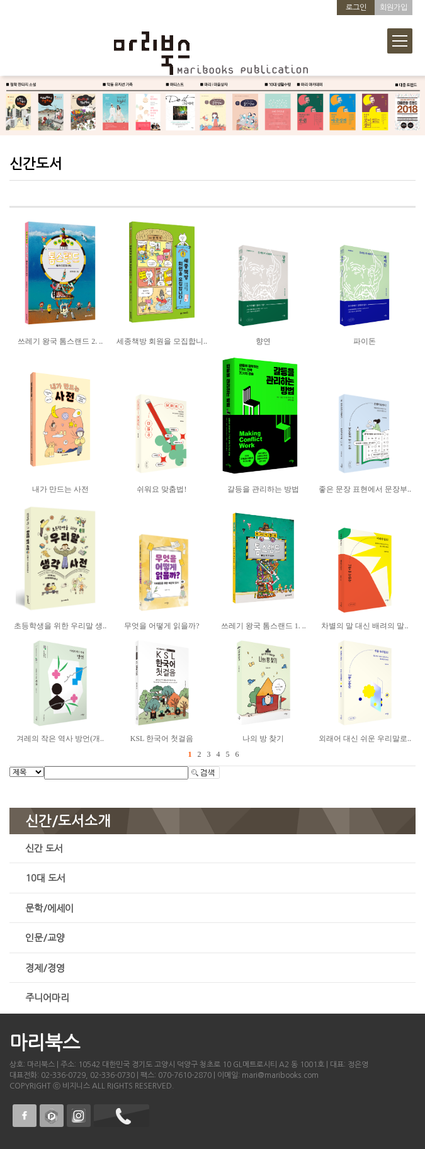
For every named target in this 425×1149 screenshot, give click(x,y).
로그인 (356, 7)
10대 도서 (45, 878)
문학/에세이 (49, 908)
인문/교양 (45, 937)
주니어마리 (47, 997)
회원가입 (393, 7)
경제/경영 (45, 968)
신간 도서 (44, 848)
